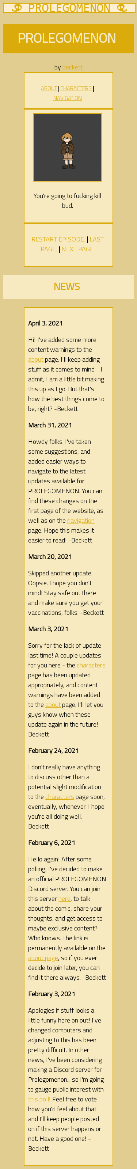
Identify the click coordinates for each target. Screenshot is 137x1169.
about (35, 359)
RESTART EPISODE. (58, 239)
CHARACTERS (76, 88)
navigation (81, 520)
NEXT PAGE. (78, 249)
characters (91, 665)
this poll (38, 1099)
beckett (72, 67)
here (64, 898)
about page (43, 958)
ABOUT (49, 88)
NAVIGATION (67, 98)
